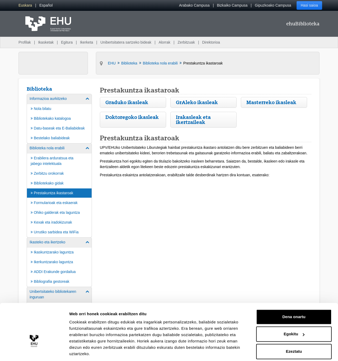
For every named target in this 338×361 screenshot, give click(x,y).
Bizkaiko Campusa (232, 5)
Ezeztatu (294, 333)
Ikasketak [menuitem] (46, 42)
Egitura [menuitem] (67, 42)
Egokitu (294, 316)
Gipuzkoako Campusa (273, 5)
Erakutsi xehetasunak (89, 350)
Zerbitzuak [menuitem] (186, 42)
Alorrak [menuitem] (164, 42)
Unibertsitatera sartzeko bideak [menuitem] (125, 42)
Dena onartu (294, 299)
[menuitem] (25, 5)
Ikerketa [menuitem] (86, 42)
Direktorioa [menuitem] (211, 42)
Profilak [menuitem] (24, 42)
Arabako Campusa (194, 5)
